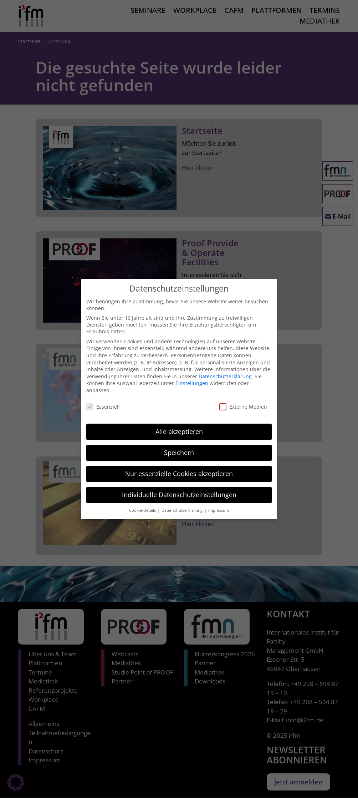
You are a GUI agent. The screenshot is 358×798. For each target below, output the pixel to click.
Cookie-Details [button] (143, 503)
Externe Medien (243, 399)
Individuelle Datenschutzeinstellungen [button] (179, 488)
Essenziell (103, 399)
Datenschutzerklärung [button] (183, 503)
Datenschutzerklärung (225, 369)
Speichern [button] (179, 445)
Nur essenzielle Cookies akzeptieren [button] (179, 467)
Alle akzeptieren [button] (179, 424)
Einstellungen (191, 376)
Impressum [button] (218, 503)
